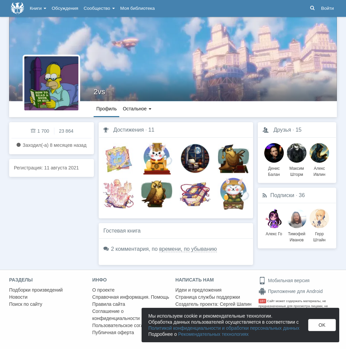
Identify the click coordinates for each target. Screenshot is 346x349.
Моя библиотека (137, 8)
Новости (18, 297)
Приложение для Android (290, 291)
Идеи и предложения (198, 290)
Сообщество (99, 8)
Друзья (282, 130)
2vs (99, 91)
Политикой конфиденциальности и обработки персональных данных (223, 328)
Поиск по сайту (25, 304)
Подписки (282, 195)
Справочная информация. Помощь (130, 297)
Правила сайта (108, 304)
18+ (262, 301)
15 (299, 130)
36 (302, 195)
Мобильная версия (284, 280)
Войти (327, 8)
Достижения (128, 130)
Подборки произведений (36, 290)
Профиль (106, 108)
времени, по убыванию (188, 249)
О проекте (103, 290)
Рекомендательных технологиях (213, 334)
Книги (38, 8)
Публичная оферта (113, 332)
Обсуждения (65, 8)
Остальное (137, 108)
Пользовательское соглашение (126, 325)
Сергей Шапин (235, 304)
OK (322, 325)
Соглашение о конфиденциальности (116, 314)
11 (151, 130)
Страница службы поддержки (207, 297)
